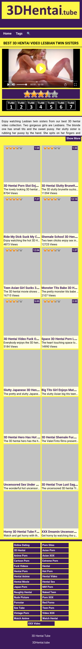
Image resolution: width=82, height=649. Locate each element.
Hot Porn (47, 571)
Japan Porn (20, 586)
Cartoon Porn (21, 560)
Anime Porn (21, 555)
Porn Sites (48, 545)
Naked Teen (49, 592)
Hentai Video (49, 576)
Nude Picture (21, 597)
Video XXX (48, 613)
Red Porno (48, 602)
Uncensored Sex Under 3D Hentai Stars (31, 484)
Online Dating (22, 545)
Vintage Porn (21, 613)
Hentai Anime (22, 576)
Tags (19, 33)
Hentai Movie (21, 581)
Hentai (46, 566)
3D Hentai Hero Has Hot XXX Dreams (29, 437)
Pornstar (19, 602)
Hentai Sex (48, 581)
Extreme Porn (50, 560)
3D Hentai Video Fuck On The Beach (28, 339)
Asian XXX (48, 555)
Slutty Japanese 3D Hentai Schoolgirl (29, 390)
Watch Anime (21, 618)
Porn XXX (47, 597)
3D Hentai (19, 550)
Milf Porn (47, 586)
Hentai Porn (21, 571)
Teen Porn (48, 607)
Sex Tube (19, 607)
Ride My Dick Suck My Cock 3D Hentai (30, 237)
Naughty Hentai (23, 592)
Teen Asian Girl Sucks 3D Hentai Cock (30, 288)
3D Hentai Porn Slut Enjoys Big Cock (29, 185)
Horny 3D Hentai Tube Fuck (22, 531)
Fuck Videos (21, 566)
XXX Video (34, 623)
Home (7, 33)
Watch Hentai (50, 618)
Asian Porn (48, 550)
